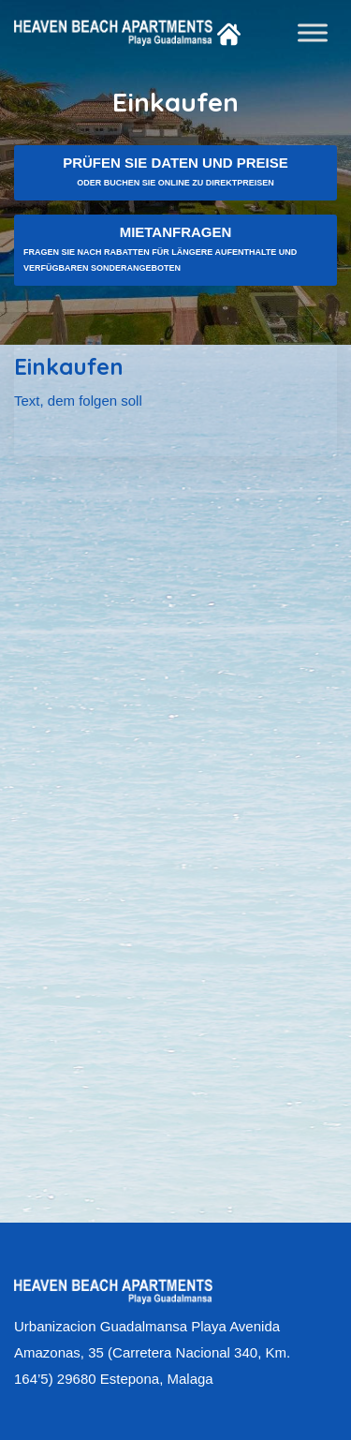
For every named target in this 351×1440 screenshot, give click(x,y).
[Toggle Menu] (313, 32)
